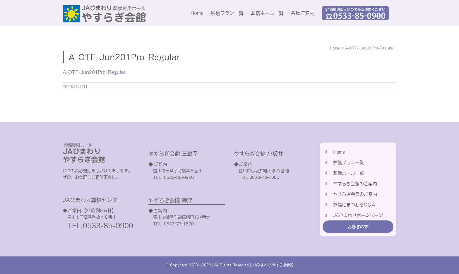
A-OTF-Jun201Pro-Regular (94, 72)
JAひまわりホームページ (358, 215)
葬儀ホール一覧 (348, 173)
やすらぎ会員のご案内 (355, 194)
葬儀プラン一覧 (348, 162)
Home (339, 152)
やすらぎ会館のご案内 (355, 183)
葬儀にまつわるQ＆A (354, 205)
